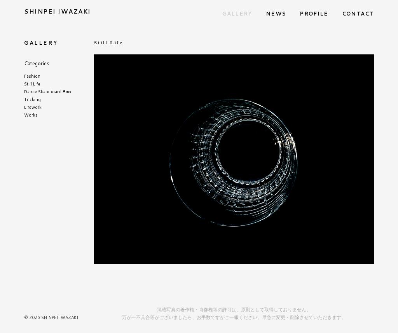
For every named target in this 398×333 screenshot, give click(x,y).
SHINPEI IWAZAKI (57, 11)
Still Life (32, 84)
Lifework (33, 107)
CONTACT (358, 13)
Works (31, 115)
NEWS (276, 13)
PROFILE (314, 13)
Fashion (32, 76)
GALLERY (237, 13)
